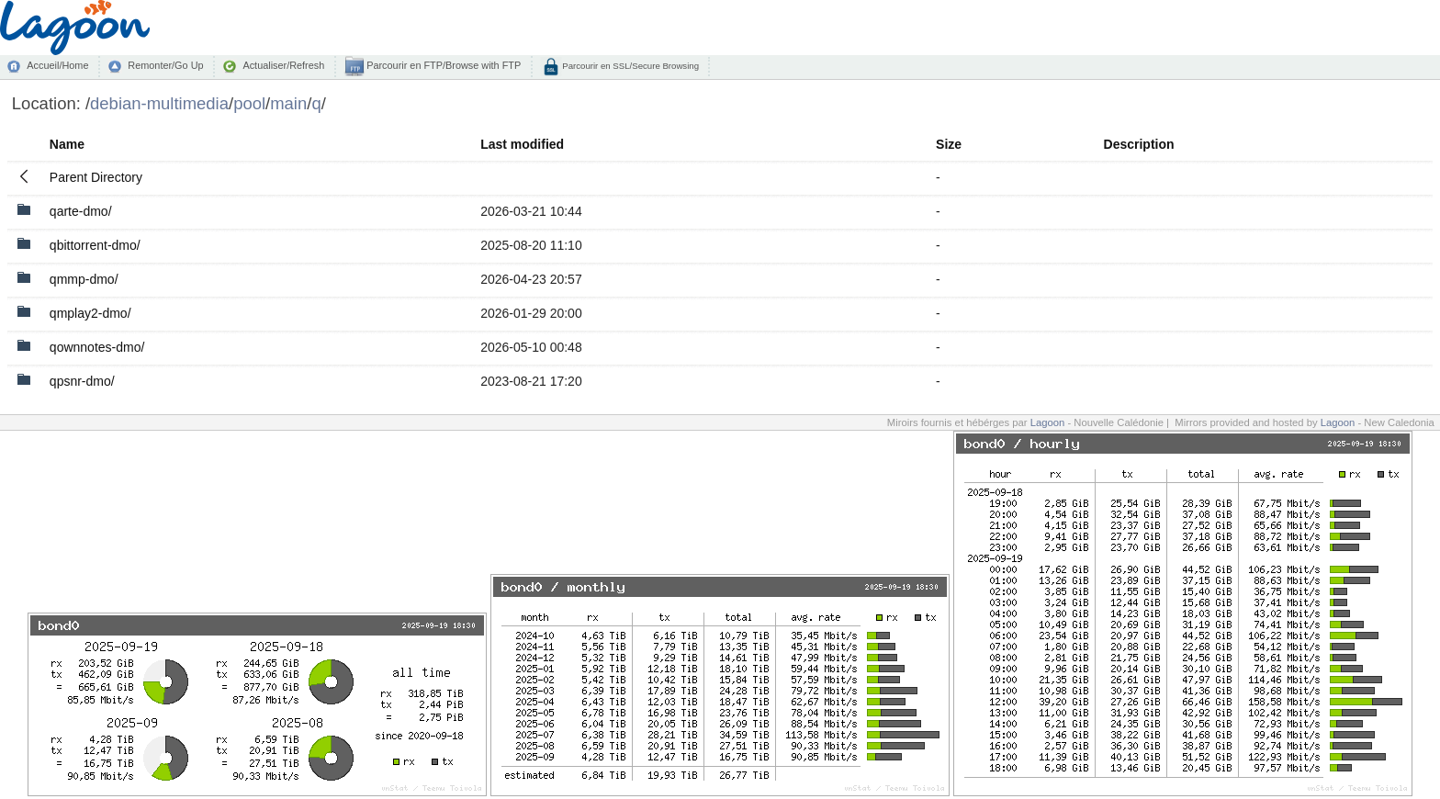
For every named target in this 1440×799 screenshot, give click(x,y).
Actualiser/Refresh (283, 65)
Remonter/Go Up (165, 65)
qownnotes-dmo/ (97, 347)
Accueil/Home (57, 65)
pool (249, 103)
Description (1139, 144)
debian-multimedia (159, 103)
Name (67, 144)
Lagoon (1047, 422)
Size (949, 144)
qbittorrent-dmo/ (95, 245)
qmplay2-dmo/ (90, 313)
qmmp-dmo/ (84, 279)
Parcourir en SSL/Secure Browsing (629, 66)
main (288, 103)
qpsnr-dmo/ (82, 381)
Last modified (522, 144)
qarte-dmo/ (81, 211)
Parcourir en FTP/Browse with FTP (442, 65)
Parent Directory (96, 177)
